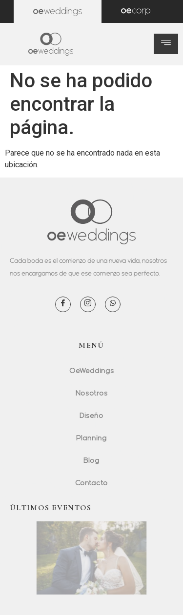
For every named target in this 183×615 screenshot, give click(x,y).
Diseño (91, 415)
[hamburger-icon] (166, 44)
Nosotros (92, 392)
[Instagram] (88, 304)
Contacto (91, 482)
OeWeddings (91, 370)
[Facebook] (63, 304)
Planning (91, 437)
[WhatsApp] (113, 304)
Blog (91, 460)
